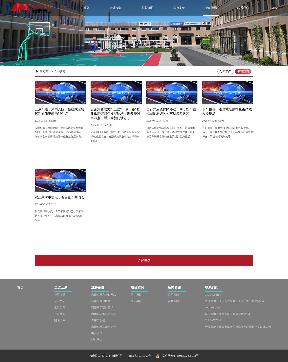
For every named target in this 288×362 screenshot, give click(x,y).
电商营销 (96, 333)
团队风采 (59, 320)
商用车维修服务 (101, 301)
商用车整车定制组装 (103, 326)
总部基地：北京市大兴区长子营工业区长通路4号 (234, 301)
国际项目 (136, 301)
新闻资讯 (211, 7)
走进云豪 (115, 7)
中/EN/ (273, 7)
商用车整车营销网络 (103, 294)
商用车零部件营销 (102, 307)
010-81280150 (213, 294)
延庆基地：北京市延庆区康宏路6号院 (228, 314)
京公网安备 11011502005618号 (177, 355)
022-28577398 (213, 320)
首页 (86, 7)
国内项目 (136, 294)
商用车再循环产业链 (103, 314)
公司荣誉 (59, 314)
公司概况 (59, 294)
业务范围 (147, 7)
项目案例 (179, 7)
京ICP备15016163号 (141, 355)
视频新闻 (243, 71)
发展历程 (59, 307)
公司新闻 (225, 71)
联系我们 (243, 7)
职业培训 (96, 339)
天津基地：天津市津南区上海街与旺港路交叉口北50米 (238, 326)
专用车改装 (98, 320)
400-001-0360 (213, 307)
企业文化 (59, 301)
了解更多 (144, 260)
